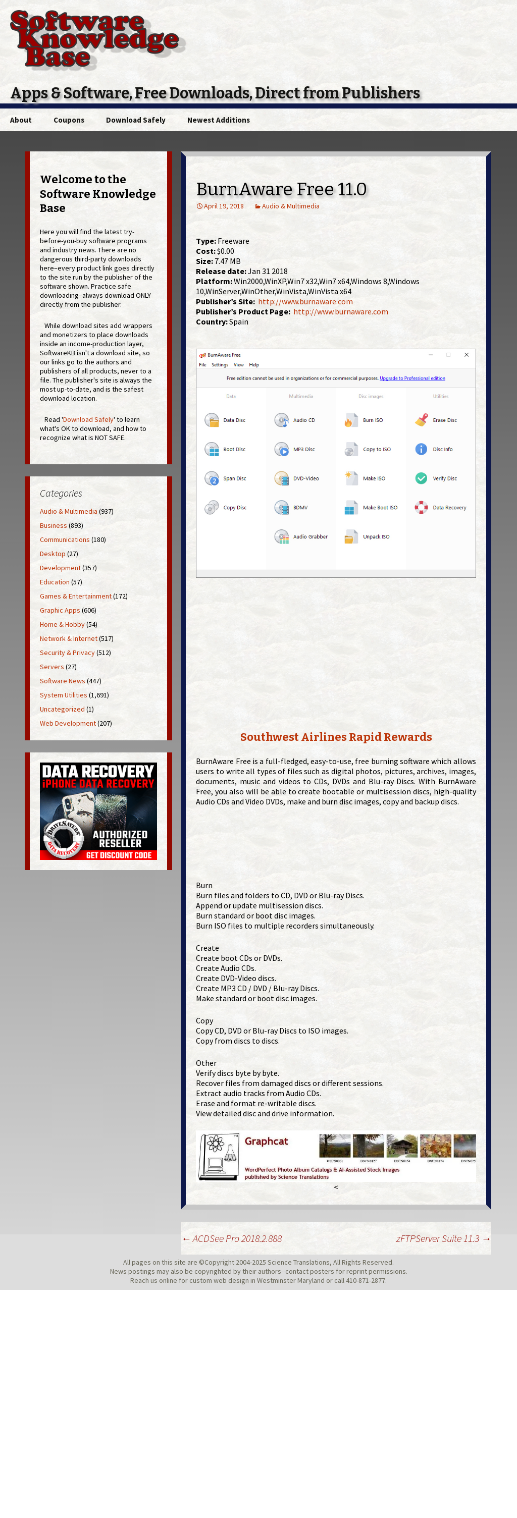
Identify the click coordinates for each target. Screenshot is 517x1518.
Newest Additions (218, 120)
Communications (65, 539)
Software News (62, 680)
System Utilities (63, 694)
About (21, 120)
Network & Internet (68, 638)
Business (53, 525)
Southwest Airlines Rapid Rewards (336, 737)
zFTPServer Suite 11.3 (443, 1238)
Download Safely (136, 120)
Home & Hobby (62, 624)
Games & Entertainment (76, 596)
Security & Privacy (67, 652)
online (168, 1280)
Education (55, 581)
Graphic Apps (60, 610)
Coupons (69, 120)
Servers (52, 666)
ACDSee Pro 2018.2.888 (231, 1238)
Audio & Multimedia (291, 205)
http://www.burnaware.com (305, 301)
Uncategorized (62, 709)
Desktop (53, 553)
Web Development (68, 723)
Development (60, 567)
